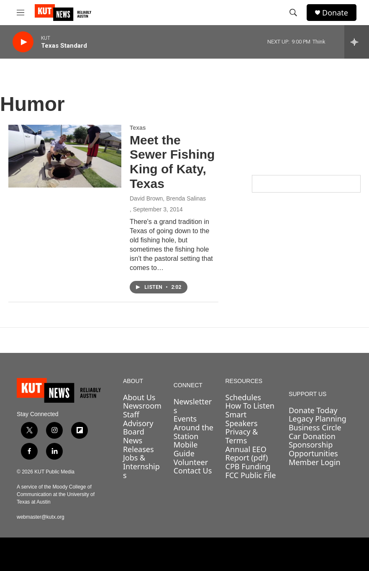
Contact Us (193, 471)
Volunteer (191, 462)
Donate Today (313, 410)
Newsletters (193, 405)
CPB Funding (248, 466)
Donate (335, 12)
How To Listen (250, 406)
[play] (23, 42)
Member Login (315, 462)
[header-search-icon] (293, 12)
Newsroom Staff (142, 410)
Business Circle (315, 427)
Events (185, 419)
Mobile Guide (186, 449)
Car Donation (312, 436)
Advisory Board (138, 427)
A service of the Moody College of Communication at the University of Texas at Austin (56, 494)
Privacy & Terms (242, 436)
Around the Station (193, 431)
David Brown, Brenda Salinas (168, 198)
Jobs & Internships (141, 466)
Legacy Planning (317, 419)
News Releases (138, 444)
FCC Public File (251, 475)
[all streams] (356, 42)
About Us (139, 397)
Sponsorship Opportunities (313, 449)
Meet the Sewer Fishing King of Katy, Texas (172, 161)
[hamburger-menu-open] (20, 12)
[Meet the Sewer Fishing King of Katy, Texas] (64, 156)
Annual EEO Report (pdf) (247, 453)
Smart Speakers (242, 418)
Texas (138, 127)
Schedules (243, 397)
